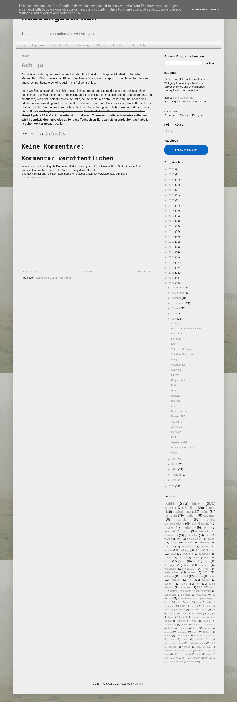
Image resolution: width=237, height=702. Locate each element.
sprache (169, 546)
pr (205, 527)
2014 (171, 231)
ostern (181, 620)
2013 (171, 236)
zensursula (170, 624)
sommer (185, 587)
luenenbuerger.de (183, 97)
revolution (187, 546)
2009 (171, 257)
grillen (176, 654)
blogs (171, 617)
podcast (207, 628)
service (172, 646)
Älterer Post (144, 271)
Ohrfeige (176, 432)
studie (208, 602)
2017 (171, 215)
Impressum (39, 45)
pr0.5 (212, 643)
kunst (181, 598)
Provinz (175, 390)
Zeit (72, 74)
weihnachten (171, 572)
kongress (183, 628)
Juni (174, 318)
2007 (171, 267)
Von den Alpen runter (183, 354)
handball (187, 654)
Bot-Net (175, 400)
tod (213, 594)
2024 (171, 179)
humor (167, 602)
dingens (200, 650)
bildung (184, 550)
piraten (199, 576)
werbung (188, 553)
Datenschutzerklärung (34, 177)
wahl (167, 538)
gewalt (187, 590)
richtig (174, 323)
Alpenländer (178, 364)
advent (194, 606)
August (176, 308)
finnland (208, 658)
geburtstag (206, 598)
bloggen (211, 613)
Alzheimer (177, 421)
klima (205, 579)
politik (169, 503)
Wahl (174, 452)
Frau (199, 550)
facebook (204, 553)
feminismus (171, 535)
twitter (211, 538)
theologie (169, 565)
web (206, 568)
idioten (210, 508)
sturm (193, 609)
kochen (168, 583)
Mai (174, 459)
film (191, 579)
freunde (207, 606)
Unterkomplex (179, 411)
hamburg (170, 515)
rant (198, 583)
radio (198, 602)
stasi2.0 (189, 568)
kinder (168, 508)
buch (187, 565)
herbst (184, 576)
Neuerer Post (30, 271)
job (194, 561)
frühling (204, 546)
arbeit (188, 527)
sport (212, 576)
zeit (213, 609)
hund (178, 602)
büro (190, 650)
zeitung (207, 620)
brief (184, 658)
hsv (185, 639)
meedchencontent (173, 643)
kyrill (195, 628)
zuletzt (175, 375)
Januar (176, 479)
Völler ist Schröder (182, 349)
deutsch (203, 565)
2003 (171, 486)
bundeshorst (182, 635)
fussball (183, 617)
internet (169, 531)
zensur (172, 613)
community (195, 658)
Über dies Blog (61, 45)
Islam (184, 613)
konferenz (170, 594)
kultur (167, 557)
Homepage (84, 45)
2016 (171, 220)
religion (204, 542)
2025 (171, 174)
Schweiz (176, 369)
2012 (171, 241)
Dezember (178, 287)
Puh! (173, 385)
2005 (171, 277)
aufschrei (168, 650)
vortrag (175, 579)
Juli (174, 313)
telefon (203, 609)
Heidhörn (117, 45)
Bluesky (169, 131)
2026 (171, 169)
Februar (177, 474)
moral (182, 609)
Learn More (199, 9)
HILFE (174, 437)
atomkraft (197, 613)
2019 (171, 205)
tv (208, 557)
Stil (173, 343)
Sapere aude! (179, 442)
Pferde (101, 45)
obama (202, 643)
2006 (171, 272)
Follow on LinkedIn (186, 149)
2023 (171, 184)
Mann (167, 561)
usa (170, 598)
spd (207, 535)
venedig (186, 646)
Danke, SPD (178, 416)
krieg (184, 583)
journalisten (199, 617)
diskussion (195, 538)
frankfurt (211, 624)
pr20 (193, 620)
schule (182, 519)
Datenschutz (137, 45)
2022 (171, 189)
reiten (173, 553)
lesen (181, 557)
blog (173, 542)
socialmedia (200, 523)
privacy (168, 631)
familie (189, 508)
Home (22, 45)
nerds (191, 643)
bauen (174, 590)
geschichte (191, 535)
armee (184, 624)
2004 (171, 283)
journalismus (203, 590)
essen (191, 572)
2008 (171, 262)
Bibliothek (176, 333)
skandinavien (177, 662)
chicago (198, 635)
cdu (186, 531)
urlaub (188, 542)
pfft (165, 662)
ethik (179, 538)
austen (180, 650)
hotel (170, 628)
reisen (168, 550)
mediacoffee (202, 639)
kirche (168, 527)
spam (195, 631)
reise (212, 550)
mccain (208, 654)
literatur (198, 654)
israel (188, 602)
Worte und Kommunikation (186, 328)
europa (192, 598)
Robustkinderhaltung (183, 447)
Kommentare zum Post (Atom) (54, 277)
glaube (182, 561)
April (175, 464)
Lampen (176, 338)
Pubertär (176, 395)
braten (167, 635)
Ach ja (33, 65)
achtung (169, 576)
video (206, 561)
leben (197, 503)
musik (196, 557)
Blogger (139, 683)
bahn (212, 587)
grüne (204, 511)
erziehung (170, 568)
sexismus (182, 631)
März (175, 469)
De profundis (178, 380)
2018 (171, 210)
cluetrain (210, 635)
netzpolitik (201, 594)
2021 (171, 195)
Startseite (87, 271)
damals (197, 624)
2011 (171, 246)
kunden (185, 594)
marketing (169, 609)
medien (190, 515)
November (178, 292)
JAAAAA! (176, 426)
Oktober (177, 298)
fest (172, 639)
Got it (215, 9)
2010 (171, 252)
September (178, 303)
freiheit (203, 531)
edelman (209, 515)
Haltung (207, 631)
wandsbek (192, 662)
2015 (171, 226)
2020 (171, 200)
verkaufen (169, 606)
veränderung (182, 511)
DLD (200, 587)
